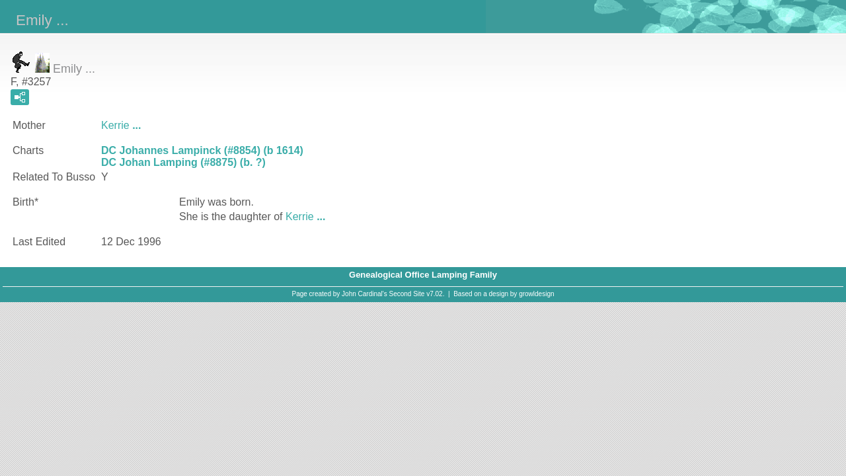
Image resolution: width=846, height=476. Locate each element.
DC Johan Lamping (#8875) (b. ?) (183, 162)
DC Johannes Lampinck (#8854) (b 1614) (202, 150)
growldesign (536, 294)
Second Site (407, 294)
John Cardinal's (364, 294)
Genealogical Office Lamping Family (423, 275)
